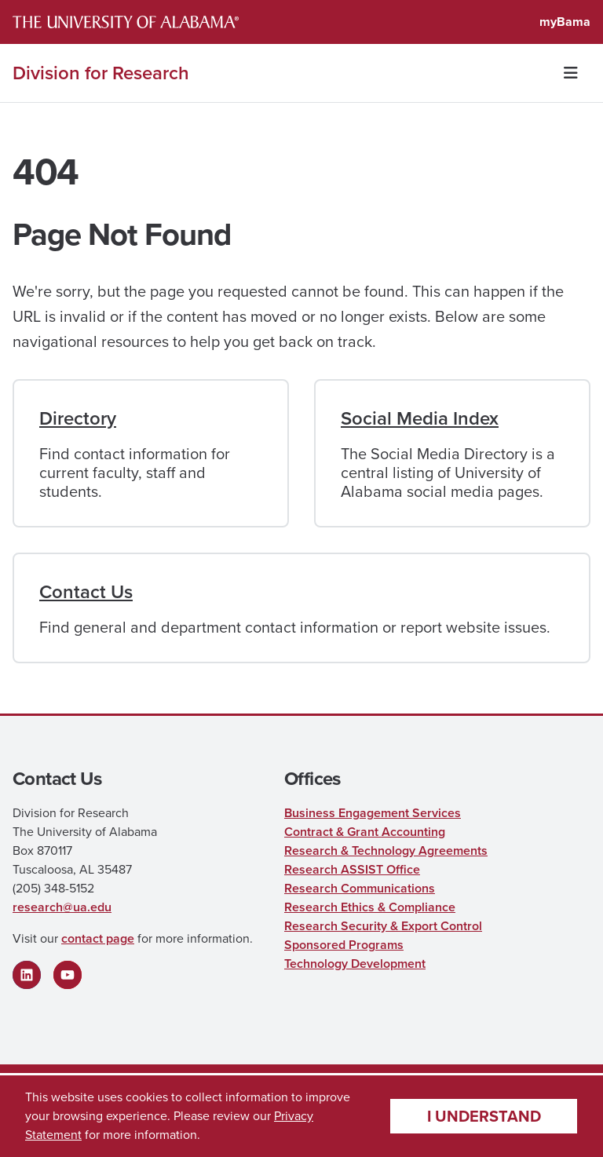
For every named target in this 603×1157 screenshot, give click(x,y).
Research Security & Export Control (383, 926)
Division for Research (101, 73)
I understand (484, 1116)
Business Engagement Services (372, 813)
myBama (564, 22)
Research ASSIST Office (352, 869)
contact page (97, 938)
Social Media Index (420, 418)
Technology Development (355, 963)
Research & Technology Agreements (386, 850)
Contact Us (86, 592)
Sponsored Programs (344, 945)
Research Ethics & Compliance (369, 907)
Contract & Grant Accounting (364, 832)
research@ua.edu (62, 907)
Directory (77, 418)
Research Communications (359, 888)
